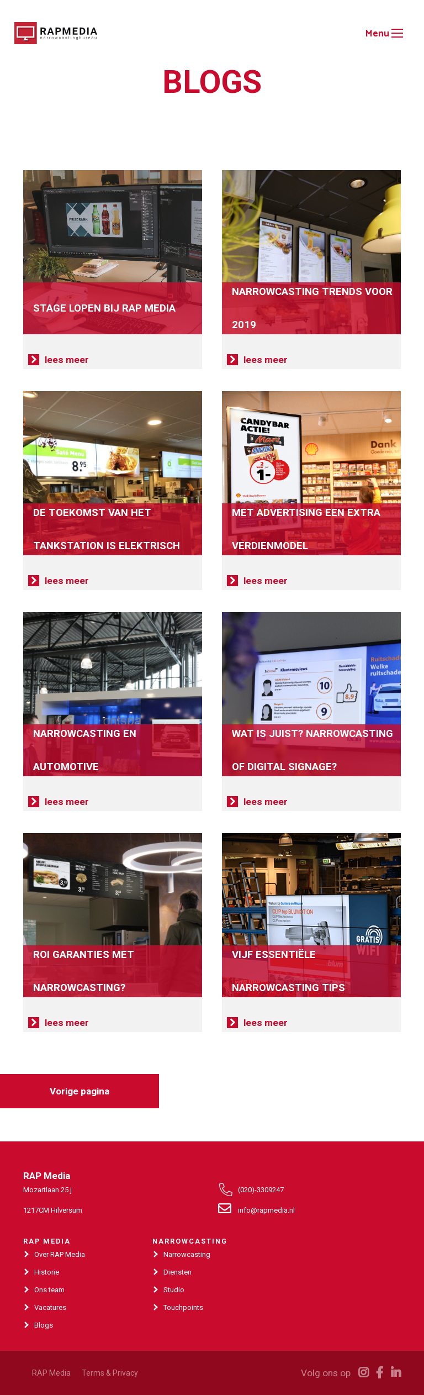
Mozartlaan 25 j (47, 1190)
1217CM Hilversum (52, 1210)
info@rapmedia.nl (266, 1210)
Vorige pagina (79, 1091)
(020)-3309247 (261, 1190)
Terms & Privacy (110, 1372)
